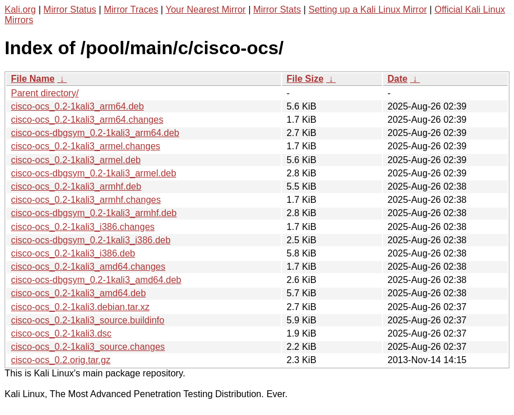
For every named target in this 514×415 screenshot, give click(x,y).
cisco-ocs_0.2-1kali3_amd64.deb (78, 293)
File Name (33, 79)
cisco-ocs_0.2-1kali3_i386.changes (83, 227)
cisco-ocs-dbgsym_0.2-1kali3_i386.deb (91, 240)
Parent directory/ (44, 93)
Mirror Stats (277, 9)
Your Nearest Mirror (206, 9)
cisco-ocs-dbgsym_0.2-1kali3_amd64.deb (96, 280)
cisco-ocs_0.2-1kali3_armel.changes (85, 146)
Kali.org (20, 9)
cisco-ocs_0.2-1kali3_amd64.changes (88, 266)
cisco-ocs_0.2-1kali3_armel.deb (76, 160)
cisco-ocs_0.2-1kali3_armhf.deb (76, 186)
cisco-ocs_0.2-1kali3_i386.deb (73, 253)
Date (398, 79)
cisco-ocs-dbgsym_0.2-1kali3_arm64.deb (95, 133)
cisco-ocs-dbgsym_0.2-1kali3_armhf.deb (94, 213)
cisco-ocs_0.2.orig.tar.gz (61, 360)
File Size (305, 79)
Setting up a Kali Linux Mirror (368, 9)
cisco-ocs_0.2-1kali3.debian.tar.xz (80, 307)
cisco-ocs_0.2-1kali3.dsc (61, 333)
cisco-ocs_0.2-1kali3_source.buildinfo (87, 320)
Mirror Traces (131, 9)
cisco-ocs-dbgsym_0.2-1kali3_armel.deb (93, 173)
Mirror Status (69, 9)
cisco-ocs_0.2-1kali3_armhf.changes (86, 200)
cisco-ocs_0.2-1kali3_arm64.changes (87, 119)
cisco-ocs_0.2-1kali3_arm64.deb (77, 106)
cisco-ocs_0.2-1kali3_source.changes (88, 347)
